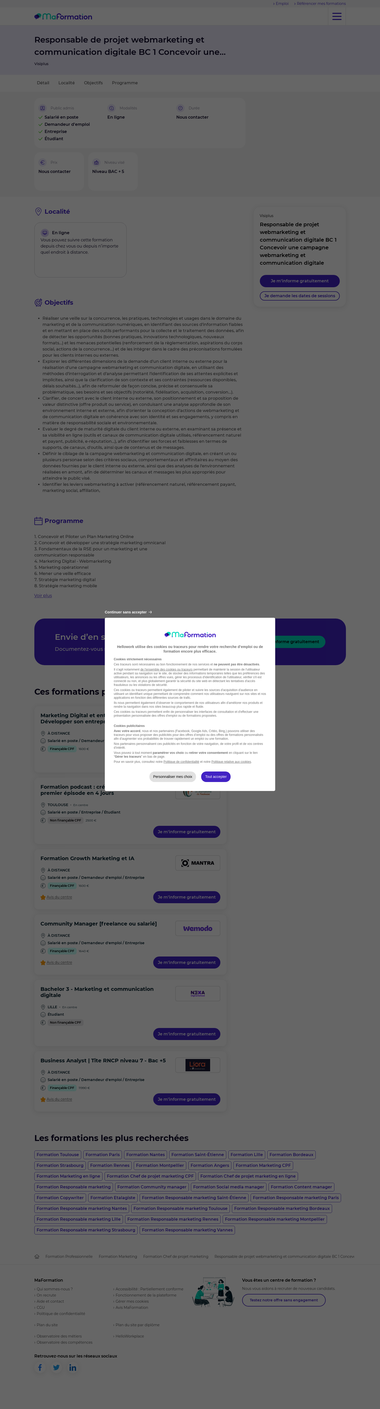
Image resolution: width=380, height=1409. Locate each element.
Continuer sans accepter (128, 612)
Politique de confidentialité (181, 762)
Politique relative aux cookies (231, 762)
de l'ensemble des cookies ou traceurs (166, 669)
